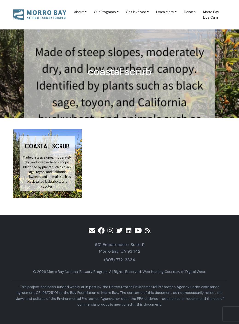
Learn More (165, 12)
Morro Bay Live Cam (211, 15)
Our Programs (105, 12)
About (79, 12)
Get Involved (136, 12)
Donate (190, 12)
